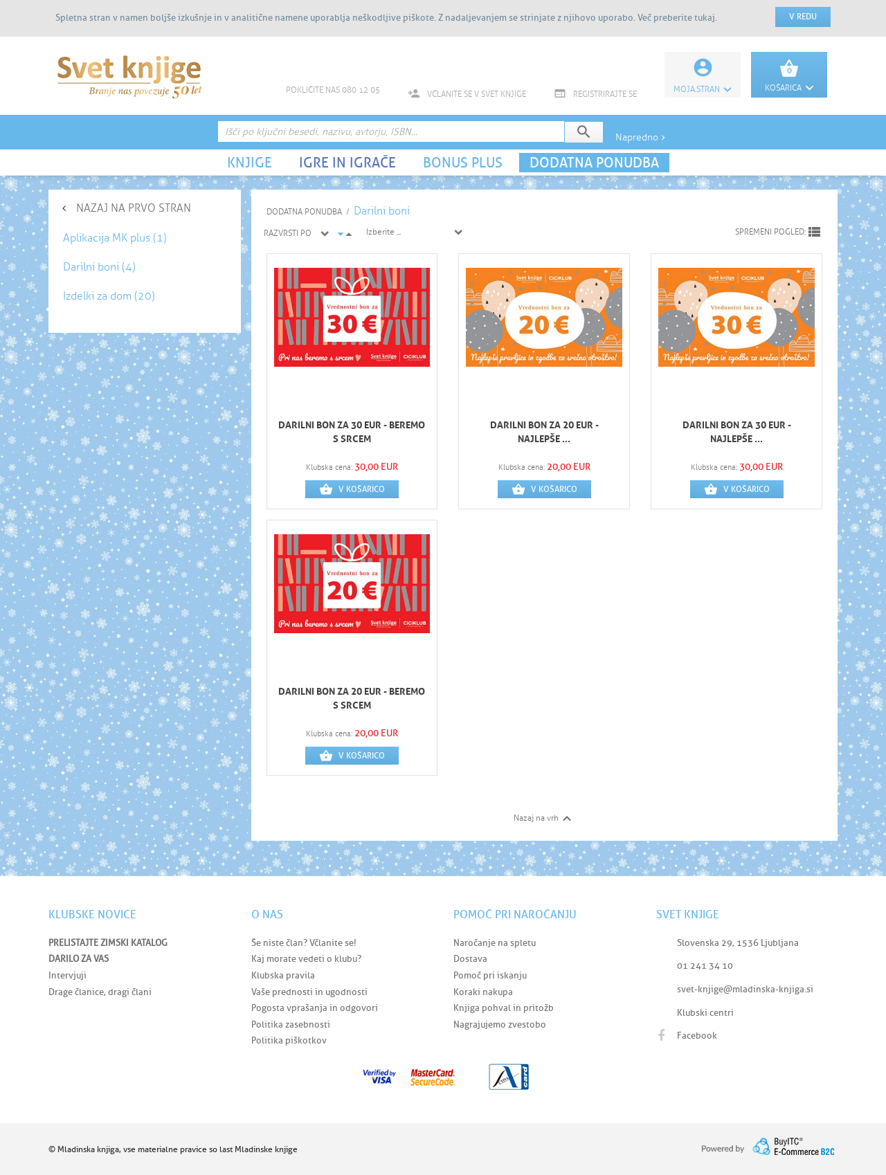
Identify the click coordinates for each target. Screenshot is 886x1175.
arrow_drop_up (348, 234)
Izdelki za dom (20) (109, 295)
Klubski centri (705, 1013)
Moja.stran (702, 89)
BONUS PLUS (463, 162)
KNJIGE (249, 162)
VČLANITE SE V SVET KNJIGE (467, 94)
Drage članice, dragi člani (100, 992)
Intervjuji (67, 975)
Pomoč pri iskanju (490, 975)
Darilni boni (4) (99, 266)
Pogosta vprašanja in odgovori (314, 1008)
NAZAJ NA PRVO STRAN (133, 208)
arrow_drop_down (340, 234)
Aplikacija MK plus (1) (115, 237)
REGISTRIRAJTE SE (595, 94)
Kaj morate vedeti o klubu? (306, 959)
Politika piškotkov (289, 1040)
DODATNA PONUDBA (594, 162)
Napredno (641, 137)
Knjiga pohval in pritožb (503, 1008)
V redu (803, 16)
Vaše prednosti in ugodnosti (309, 992)
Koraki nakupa (483, 992)
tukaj (704, 17)
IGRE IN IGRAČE (347, 162)
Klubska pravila (283, 975)
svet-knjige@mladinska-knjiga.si (745, 989)
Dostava (470, 959)
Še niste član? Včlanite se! (303, 943)
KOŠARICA (789, 88)
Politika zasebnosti (290, 1024)
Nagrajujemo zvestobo (499, 1024)
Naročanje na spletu (494, 943)
